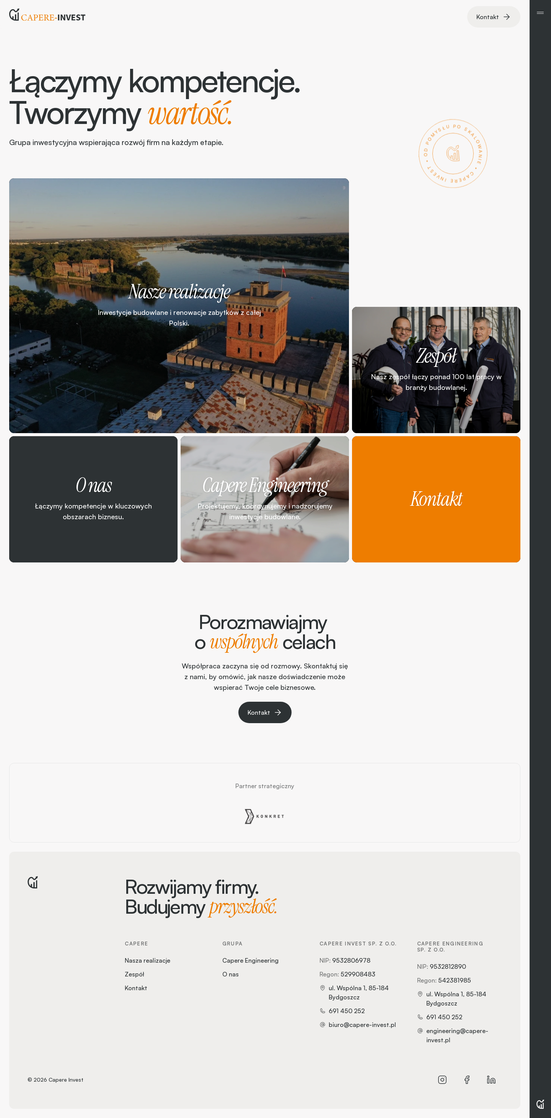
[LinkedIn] (491, 1079)
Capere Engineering (250, 960)
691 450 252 (347, 1011)
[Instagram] (442, 1079)
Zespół (134, 974)
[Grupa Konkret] (264, 816)
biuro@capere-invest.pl (362, 1024)
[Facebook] (467, 1079)
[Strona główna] (47, 16)
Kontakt (136, 988)
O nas (230, 974)
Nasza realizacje (147, 960)
